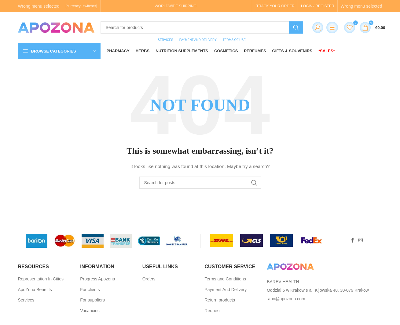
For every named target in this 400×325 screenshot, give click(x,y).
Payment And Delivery (226, 289)
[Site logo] (56, 27)
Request (213, 310)
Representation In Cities (41, 278)
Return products (220, 300)
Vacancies (90, 310)
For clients (90, 289)
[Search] (202, 27)
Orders (149, 278)
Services (26, 300)
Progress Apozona (97, 278)
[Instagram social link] (360, 240)
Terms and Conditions (225, 278)
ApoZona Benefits (35, 289)
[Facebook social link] (352, 240)
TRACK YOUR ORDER (275, 6)
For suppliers (92, 300)
